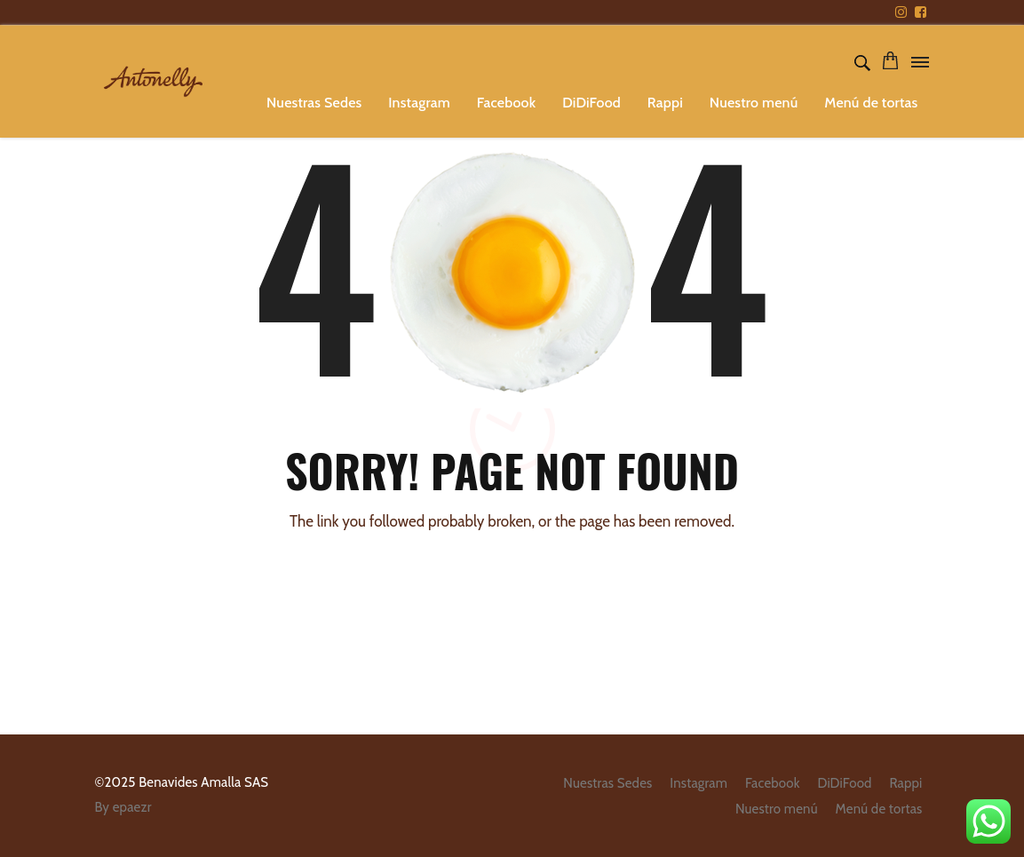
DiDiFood (591, 102)
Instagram (419, 102)
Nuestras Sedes (313, 102)
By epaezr (123, 807)
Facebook (506, 102)
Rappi (665, 102)
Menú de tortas (870, 102)
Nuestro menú (754, 102)
